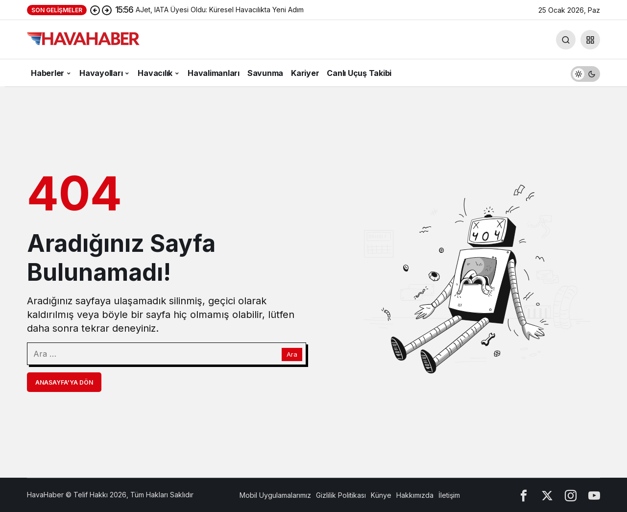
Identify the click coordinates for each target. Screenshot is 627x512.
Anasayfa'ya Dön (64, 382)
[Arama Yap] (566, 39)
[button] (590, 39)
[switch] (585, 72)
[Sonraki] (107, 10)
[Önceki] (95, 10)
